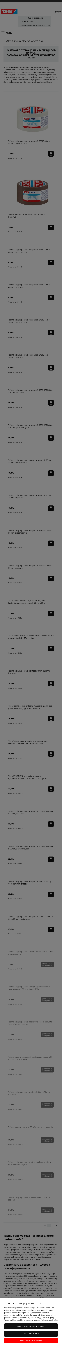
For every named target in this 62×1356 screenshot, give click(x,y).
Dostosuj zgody (31, 1334)
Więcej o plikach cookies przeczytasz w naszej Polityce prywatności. (31, 1320)
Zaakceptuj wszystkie (31, 1340)
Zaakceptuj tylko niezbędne (31, 1326)
